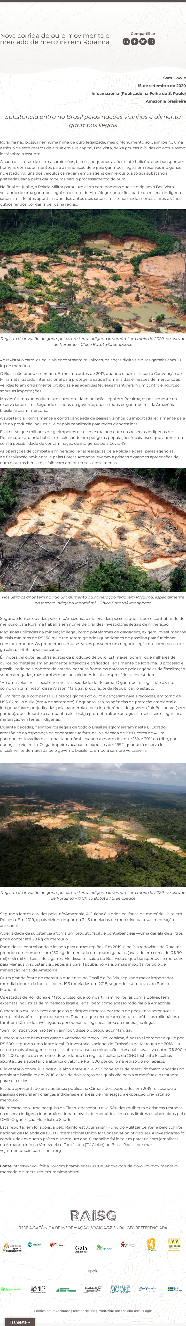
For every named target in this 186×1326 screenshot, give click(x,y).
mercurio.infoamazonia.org (35, 1150)
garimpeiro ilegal (137, 682)
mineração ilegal (60, 632)
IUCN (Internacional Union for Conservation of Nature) (98, 1133)
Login (147, 1311)
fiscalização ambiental (27, 457)
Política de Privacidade (52, 1311)
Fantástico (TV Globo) (83, 1144)
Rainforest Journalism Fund (92, 1127)
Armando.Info (19, 1144)
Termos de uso (84, 1311)
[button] (126, 42)
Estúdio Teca (131, 1311)
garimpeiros (54, 179)
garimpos (79, 1011)
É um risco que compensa (25, 696)
